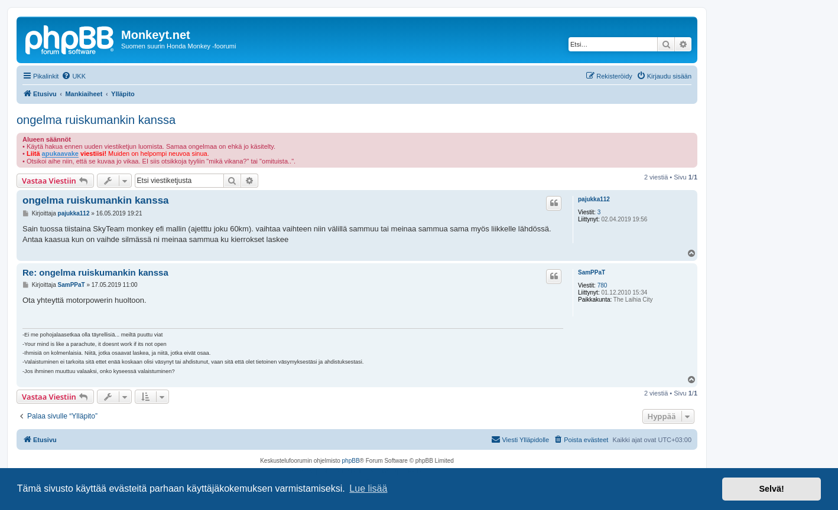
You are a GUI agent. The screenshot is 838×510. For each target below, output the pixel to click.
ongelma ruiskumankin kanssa (96, 119)
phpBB (351, 460)
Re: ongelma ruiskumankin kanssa (95, 272)
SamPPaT (591, 272)
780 (602, 285)
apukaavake (60, 153)
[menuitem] (73, 76)
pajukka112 (594, 199)
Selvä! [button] (771, 488)
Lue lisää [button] (368, 488)
